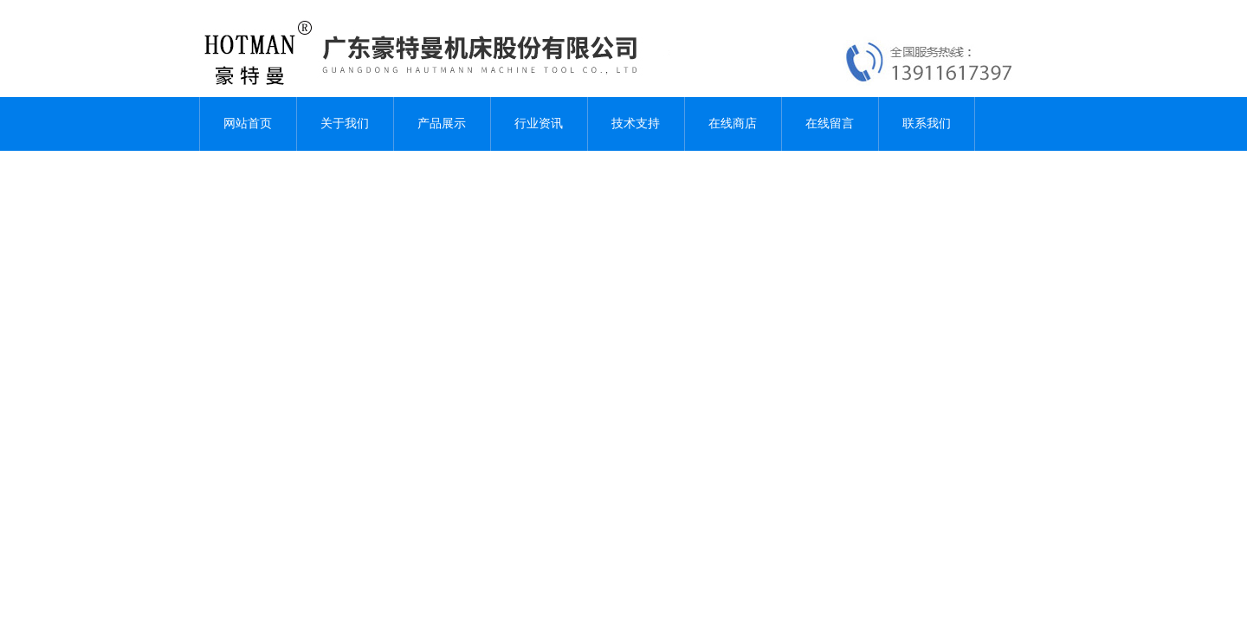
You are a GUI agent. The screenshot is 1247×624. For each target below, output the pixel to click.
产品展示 (441, 123)
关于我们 (344, 123)
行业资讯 (538, 123)
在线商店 (732, 123)
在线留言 (829, 123)
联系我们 (926, 123)
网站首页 (247, 123)
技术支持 (635, 123)
